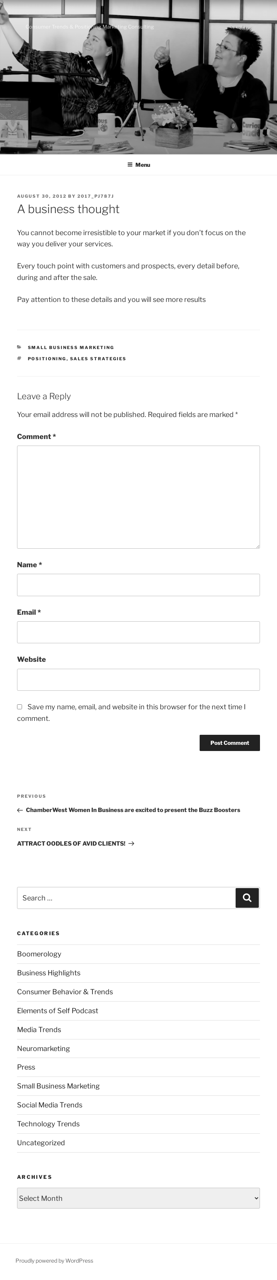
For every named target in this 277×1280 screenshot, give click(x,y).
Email (29, 612)
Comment (36, 436)
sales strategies (98, 358)
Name (29, 565)
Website (31, 659)
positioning (47, 358)
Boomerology (39, 954)
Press (26, 1067)
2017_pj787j (95, 196)
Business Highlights (48, 973)
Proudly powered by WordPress (54, 1260)
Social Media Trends (49, 1105)
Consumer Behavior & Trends (65, 992)
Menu (138, 164)
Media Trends (39, 1030)
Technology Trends (48, 1124)
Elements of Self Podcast (57, 1011)
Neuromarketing (43, 1048)
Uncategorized (41, 1143)
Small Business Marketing (71, 347)
